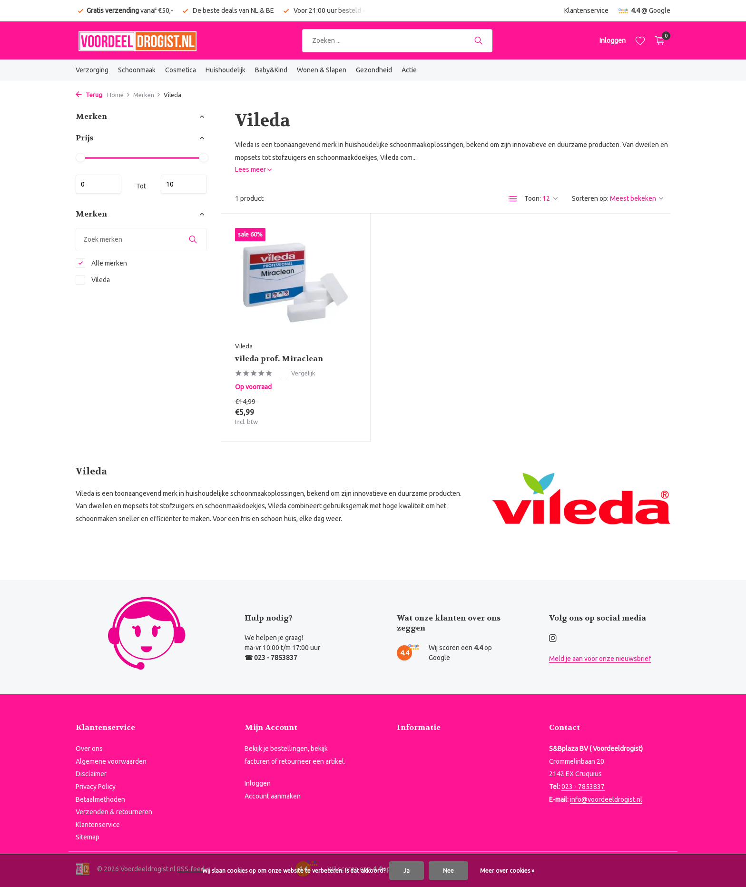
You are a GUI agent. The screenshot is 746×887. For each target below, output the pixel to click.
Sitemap (87, 837)
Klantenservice (586, 10)
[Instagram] (553, 638)
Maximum (183, 184)
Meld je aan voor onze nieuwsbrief (600, 658)
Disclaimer (91, 774)
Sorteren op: (590, 198)
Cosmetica (180, 70)
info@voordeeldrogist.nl (606, 799)
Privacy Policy (96, 786)
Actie (409, 70)
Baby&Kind (271, 70)
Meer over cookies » (507, 870)
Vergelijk (297, 373)
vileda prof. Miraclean (279, 359)
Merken (147, 94)
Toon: (532, 198)
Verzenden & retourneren (114, 812)
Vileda (93, 280)
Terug (89, 94)
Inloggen (258, 783)
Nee (448, 870)
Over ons (89, 748)
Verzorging (92, 70)
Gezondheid (374, 70)
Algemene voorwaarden (111, 761)
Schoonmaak (137, 70)
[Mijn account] (612, 40)
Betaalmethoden (100, 799)
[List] (513, 199)
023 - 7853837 (583, 786)
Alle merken (101, 263)
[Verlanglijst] (640, 40)
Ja (406, 870)
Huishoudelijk (225, 70)
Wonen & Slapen (321, 70)
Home (118, 94)
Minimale (98, 184)
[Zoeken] (397, 40)
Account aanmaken (273, 796)
